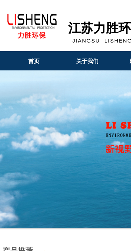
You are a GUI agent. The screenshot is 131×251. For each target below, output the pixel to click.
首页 (33, 61)
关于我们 (87, 61)
